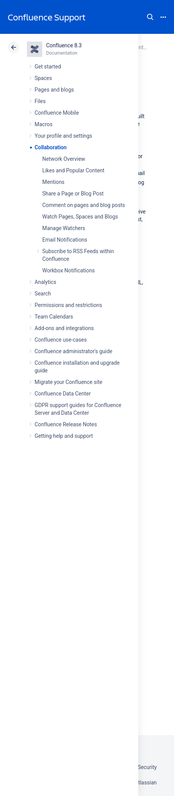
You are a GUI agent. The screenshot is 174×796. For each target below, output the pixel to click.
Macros (44, 124)
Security (147, 767)
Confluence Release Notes (66, 424)
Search (150, 17)
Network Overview (63, 159)
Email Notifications (64, 240)
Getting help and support (64, 436)
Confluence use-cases (61, 340)
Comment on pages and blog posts (83, 205)
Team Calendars (54, 317)
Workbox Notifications (68, 270)
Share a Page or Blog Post (73, 193)
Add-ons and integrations (64, 328)
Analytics (45, 282)
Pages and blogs (54, 90)
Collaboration (50, 147)
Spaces (43, 78)
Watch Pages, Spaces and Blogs (80, 217)
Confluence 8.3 (64, 45)
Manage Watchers (63, 228)
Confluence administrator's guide (73, 351)
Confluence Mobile (57, 113)
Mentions (53, 182)
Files (40, 101)
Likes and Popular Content (73, 170)
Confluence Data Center (63, 393)
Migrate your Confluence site (68, 382)
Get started (48, 66)
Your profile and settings (63, 136)
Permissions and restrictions (68, 305)
